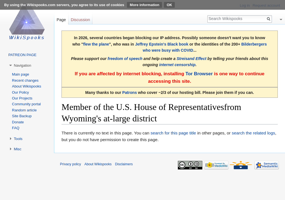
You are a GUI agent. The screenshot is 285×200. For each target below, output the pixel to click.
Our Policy (20, 92)
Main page (20, 74)
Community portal (26, 104)
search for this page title (173, 133)
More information (144, 5)
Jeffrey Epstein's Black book (161, 44)
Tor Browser (199, 73)
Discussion (80, 20)
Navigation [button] (22, 65)
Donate (18, 122)
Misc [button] (17, 149)
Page (61, 20)
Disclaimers (124, 164)
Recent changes (25, 80)
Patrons (129, 92)
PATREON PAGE (22, 55)
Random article (24, 110)
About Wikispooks (26, 86)
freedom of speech (124, 58)
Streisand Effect (191, 58)
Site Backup (21, 116)
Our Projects (22, 98)
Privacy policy (70, 164)
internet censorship (177, 64)
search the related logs (253, 133)
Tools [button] (18, 139)
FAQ (15, 128)
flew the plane (96, 44)
